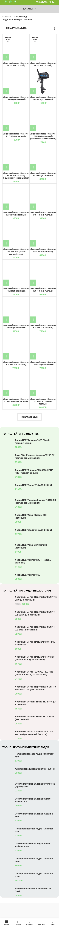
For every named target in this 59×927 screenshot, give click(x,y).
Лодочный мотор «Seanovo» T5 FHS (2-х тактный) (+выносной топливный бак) (43, 136)
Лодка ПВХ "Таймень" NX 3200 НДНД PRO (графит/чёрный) (34, 471)
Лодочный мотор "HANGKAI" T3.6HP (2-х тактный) (35, 643)
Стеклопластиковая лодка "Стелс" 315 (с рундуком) (35, 785)
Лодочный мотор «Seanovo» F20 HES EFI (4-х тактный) (16, 400)
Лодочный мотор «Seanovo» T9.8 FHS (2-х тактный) (43, 174)
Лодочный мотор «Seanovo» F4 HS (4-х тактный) (16, 64)
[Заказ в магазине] (54, 28)
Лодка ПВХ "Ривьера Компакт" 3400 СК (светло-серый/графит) (35, 501)
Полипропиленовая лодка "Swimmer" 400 (34, 755)
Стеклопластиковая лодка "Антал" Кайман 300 (33, 800)
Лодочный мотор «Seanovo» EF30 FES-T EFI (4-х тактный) (43, 401)
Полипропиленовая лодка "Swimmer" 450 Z (34, 875)
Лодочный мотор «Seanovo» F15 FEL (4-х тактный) (16, 363)
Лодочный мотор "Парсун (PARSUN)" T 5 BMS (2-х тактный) (36, 598)
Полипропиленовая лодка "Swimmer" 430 (34, 830)
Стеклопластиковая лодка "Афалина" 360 (34, 815)
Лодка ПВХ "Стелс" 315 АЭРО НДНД (33, 485)
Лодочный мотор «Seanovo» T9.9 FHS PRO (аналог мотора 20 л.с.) (16, 251)
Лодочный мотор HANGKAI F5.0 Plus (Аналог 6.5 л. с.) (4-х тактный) (34, 673)
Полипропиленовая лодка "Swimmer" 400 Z (34, 860)
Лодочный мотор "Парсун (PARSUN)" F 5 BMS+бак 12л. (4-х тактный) (35, 688)
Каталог (28, 8)
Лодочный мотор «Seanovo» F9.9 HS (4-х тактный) (43, 250)
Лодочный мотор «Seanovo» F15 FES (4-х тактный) (43, 326)
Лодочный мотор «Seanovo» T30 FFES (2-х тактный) (43, 363)
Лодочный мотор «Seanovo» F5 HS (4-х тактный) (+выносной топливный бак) (16, 175)
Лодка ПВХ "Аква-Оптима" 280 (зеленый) (31, 546)
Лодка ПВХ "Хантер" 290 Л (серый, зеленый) (33, 561)
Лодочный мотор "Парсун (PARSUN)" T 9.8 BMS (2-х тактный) (35, 628)
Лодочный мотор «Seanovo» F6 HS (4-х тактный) (43, 64)
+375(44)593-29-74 (44, 2)
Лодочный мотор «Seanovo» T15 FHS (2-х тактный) (43, 213)
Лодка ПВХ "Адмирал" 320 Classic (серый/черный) (32, 441)
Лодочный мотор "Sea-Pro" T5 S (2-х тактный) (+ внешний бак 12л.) (34, 733)
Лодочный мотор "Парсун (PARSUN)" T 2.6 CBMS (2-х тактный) (35, 613)
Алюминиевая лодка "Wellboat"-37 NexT (33, 890)
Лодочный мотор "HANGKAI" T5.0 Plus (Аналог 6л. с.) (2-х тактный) (34, 658)
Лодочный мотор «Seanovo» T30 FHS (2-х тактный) (43, 289)
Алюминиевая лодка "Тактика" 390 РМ (35, 769)
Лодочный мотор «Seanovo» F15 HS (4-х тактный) (16, 289)
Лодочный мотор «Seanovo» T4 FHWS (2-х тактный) (43, 98)
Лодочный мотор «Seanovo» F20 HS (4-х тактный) (16, 326)
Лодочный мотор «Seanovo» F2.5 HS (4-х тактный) (16, 135)
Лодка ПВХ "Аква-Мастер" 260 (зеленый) (31, 516)
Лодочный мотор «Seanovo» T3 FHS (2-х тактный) (16, 98)
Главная (6, 16)
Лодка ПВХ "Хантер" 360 (27, 575)
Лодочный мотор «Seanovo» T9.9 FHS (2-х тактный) (16, 213)
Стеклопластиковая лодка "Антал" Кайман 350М (33, 845)
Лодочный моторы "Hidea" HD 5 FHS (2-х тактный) (35, 703)
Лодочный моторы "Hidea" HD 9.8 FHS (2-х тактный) (35, 718)
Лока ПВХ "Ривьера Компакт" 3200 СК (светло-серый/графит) (34, 456)
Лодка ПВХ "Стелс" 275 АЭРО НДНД (33, 530)
